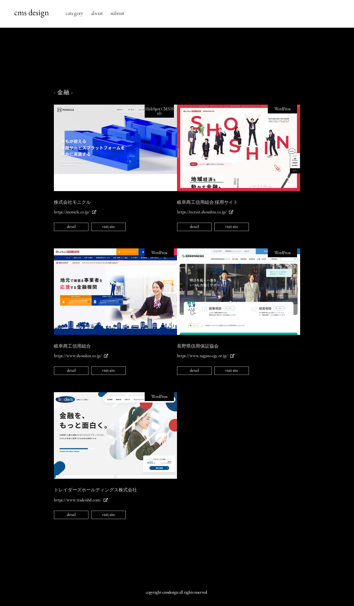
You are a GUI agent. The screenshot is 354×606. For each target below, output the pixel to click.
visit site (108, 226)
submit (117, 13)
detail (71, 226)
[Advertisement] (194, 58)
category (74, 13)
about (97, 13)
